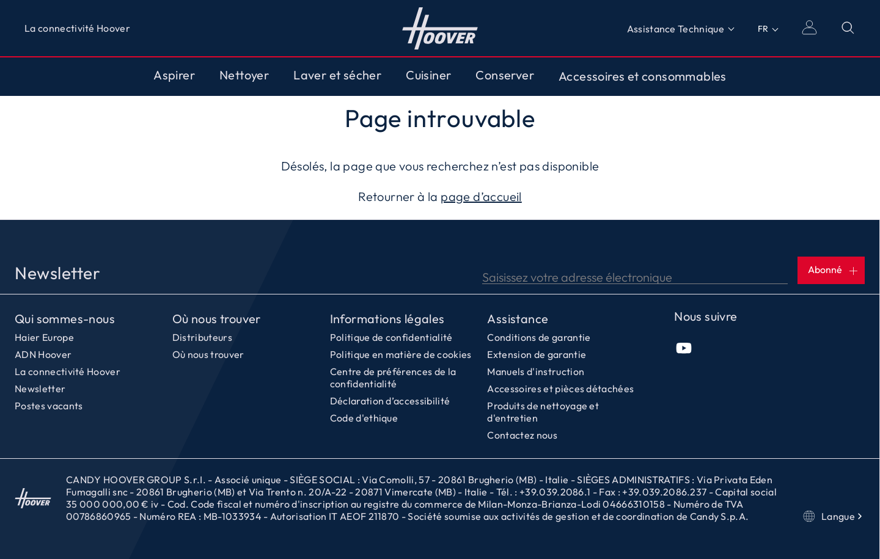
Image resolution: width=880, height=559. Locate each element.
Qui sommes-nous (65, 319)
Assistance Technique (675, 29)
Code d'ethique (364, 418)
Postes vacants (48, 406)
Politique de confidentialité (391, 337)
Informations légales (387, 319)
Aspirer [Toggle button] (174, 75)
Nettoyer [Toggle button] (244, 75)
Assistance (517, 319)
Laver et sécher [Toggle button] (337, 75)
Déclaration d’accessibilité (390, 401)
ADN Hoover (43, 354)
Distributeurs (202, 337)
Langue (834, 516)
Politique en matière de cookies (401, 354)
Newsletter (40, 388)
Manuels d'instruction (535, 371)
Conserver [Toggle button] (504, 75)
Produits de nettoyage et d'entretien (543, 412)
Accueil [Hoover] (440, 28)
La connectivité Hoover (77, 28)
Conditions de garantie (538, 337)
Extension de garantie (536, 354)
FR (763, 28)
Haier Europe (44, 337)
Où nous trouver (216, 319)
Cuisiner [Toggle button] (428, 75)
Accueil (33, 498)
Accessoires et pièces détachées (560, 388)
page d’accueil (481, 196)
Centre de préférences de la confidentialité (393, 377)
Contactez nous (522, 435)
